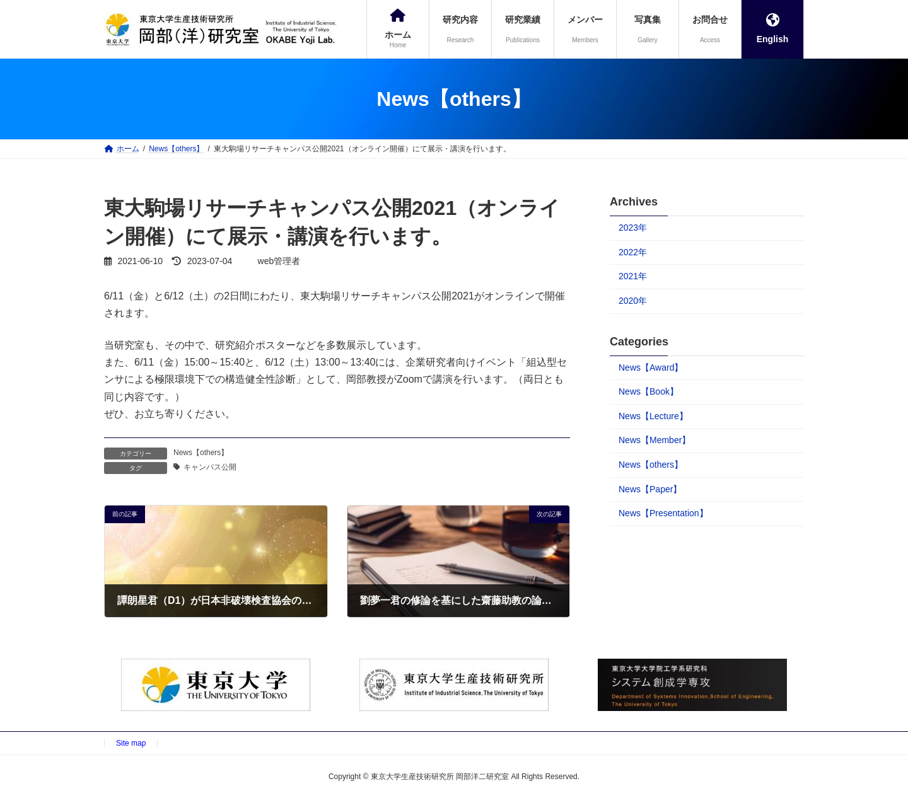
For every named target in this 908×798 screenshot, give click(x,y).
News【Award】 (651, 367)
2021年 (633, 276)
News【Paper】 (650, 489)
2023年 (633, 228)
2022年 (633, 252)
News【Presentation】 (663, 513)
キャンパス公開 (209, 467)
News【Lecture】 (653, 416)
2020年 (633, 301)
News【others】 (200, 452)
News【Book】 (648, 391)
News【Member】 (654, 440)
